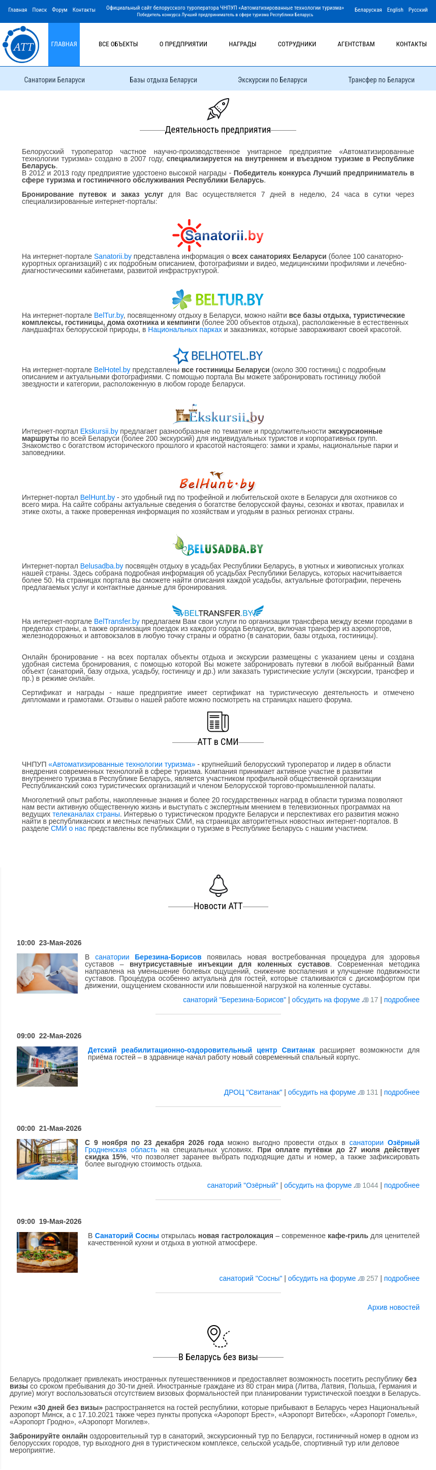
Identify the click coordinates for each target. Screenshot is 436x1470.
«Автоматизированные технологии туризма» (121, 764)
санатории (148, 957)
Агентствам (356, 44)
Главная (17, 10)
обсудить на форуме (326, 1000)
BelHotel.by (113, 370)
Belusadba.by (101, 566)
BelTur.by (108, 315)
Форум (60, 10)
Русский (418, 10)
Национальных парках (185, 329)
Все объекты (118, 44)
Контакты (84, 10)
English (395, 10)
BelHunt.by (98, 497)
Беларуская (368, 10)
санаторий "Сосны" (251, 1278)
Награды (242, 44)
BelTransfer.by (118, 621)
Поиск (39, 10)
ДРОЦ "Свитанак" (254, 1092)
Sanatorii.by (113, 256)
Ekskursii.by (99, 431)
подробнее (402, 1000)
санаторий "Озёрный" (244, 1185)
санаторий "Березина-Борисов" (235, 1000)
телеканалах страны (86, 814)
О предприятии (184, 44)
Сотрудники (297, 44)
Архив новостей (393, 1307)
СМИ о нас (68, 828)
